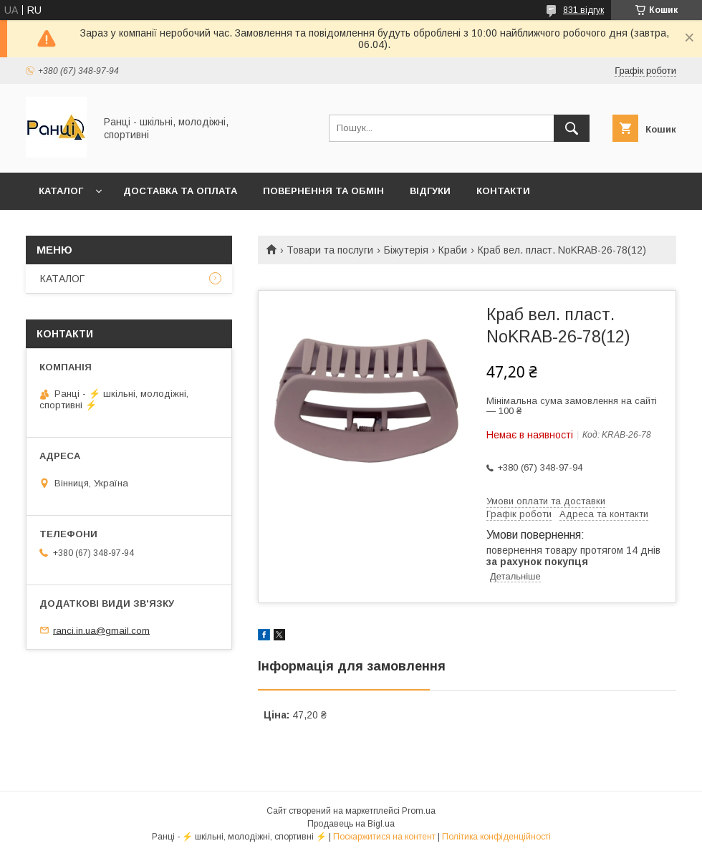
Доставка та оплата (180, 191)
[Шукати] (572, 128)
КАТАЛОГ (61, 191)
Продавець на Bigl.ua (351, 824)
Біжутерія (406, 250)
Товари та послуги (330, 250)
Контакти (503, 191)
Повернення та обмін (323, 191)
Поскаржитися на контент (384, 837)
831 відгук (583, 10)
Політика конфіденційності (496, 837)
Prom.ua (419, 811)
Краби (452, 250)
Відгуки (430, 191)
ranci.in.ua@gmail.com (101, 630)
